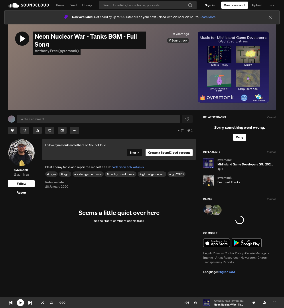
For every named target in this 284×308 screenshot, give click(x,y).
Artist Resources (227, 257)
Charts (262, 257)
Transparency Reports (218, 262)
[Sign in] (209, 5)
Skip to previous (10, 302)
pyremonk (62, 145)
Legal (207, 253)
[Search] (148, 5)
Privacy (218, 253)
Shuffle (42, 302)
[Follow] (21, 183)
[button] (272, 5)
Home (60, 5)
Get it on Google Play (247, 242)
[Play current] (20, 302)
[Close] (270, 17)
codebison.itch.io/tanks (128, 167)
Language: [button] (219, 271)
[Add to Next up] (62, 130)
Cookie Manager (256, 253)
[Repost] (24, 130)
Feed (73, 5)
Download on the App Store (216, 242)
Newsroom (248, 257)
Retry (239, 137)
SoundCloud (28, 5)
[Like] (12, 130)
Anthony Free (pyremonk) (57, 51)
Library (87, 5)
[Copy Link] (49, 130)
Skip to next (30, 302)
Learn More (208, 16)
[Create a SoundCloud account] (234, 5)
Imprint (208, 257)
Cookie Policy (234, 253)
